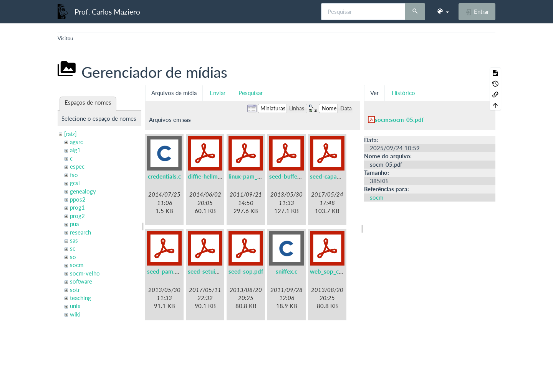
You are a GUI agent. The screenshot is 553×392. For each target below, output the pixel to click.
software (81, 281)
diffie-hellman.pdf (211, 176)
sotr (75, 289)
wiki (75, 314)
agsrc (76, 141)
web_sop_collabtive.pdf (341, 271)
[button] (443, 11)
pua (74, 223)
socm (76, 264)
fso (74, 174)
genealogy (83, 191)
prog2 (77, 215)
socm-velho (85, 273)
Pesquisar (250, 92)
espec (77, 166)
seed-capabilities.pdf (337, 176)
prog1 (77, 207)
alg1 (75, 149)
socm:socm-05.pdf (399, 119)
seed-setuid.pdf (208, 271)
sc (72, 248)
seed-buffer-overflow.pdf (302, 176)
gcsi (75, 182)
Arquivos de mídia (174, 92)
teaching (80, 297)
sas (74, 240)
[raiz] (70, 133)
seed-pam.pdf (165, 271)
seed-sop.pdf (245, 271)
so (73, 256)
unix (75, 305)
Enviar (217, 92)
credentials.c (164, 176)
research (80, 232)
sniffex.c (286, 271)
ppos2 (78, 199)
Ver (374, 92)
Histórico (403, 92)
